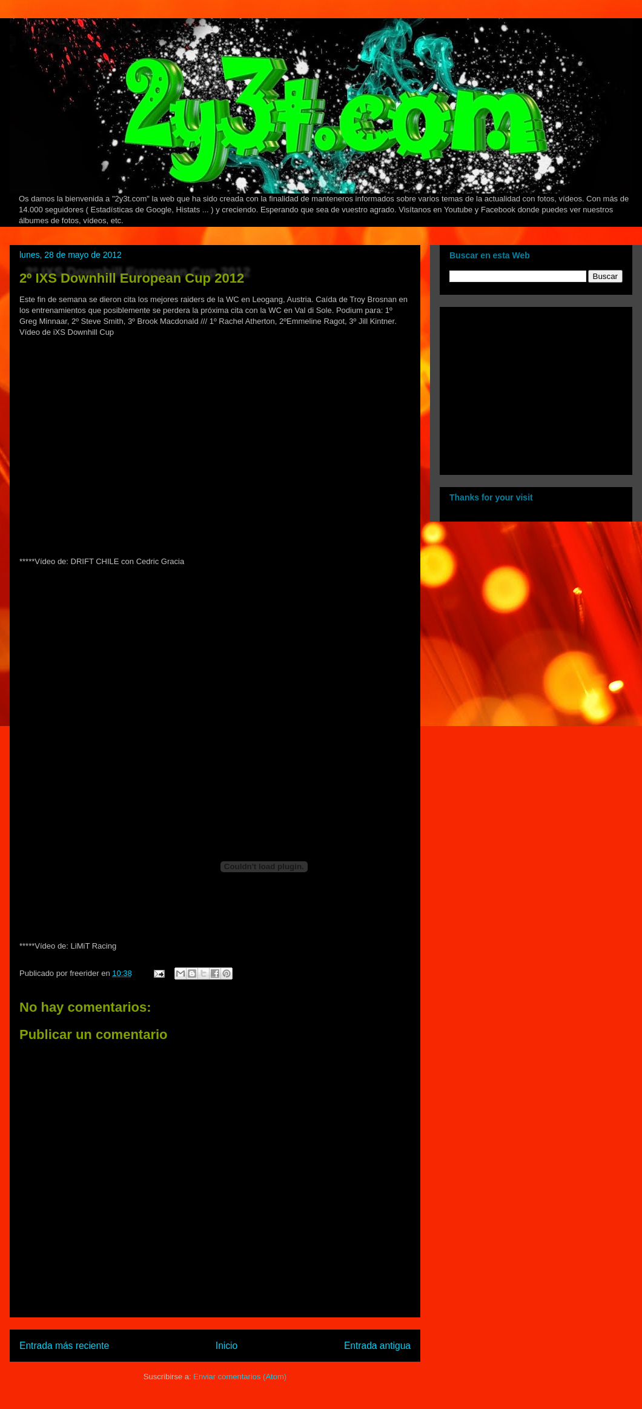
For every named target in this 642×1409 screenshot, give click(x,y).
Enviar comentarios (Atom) (239, 1376)
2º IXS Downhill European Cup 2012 (131, 278)
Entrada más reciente (64, 1345)
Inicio (226, 1345)
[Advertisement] (525, 387)
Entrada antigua (377, 1345)
